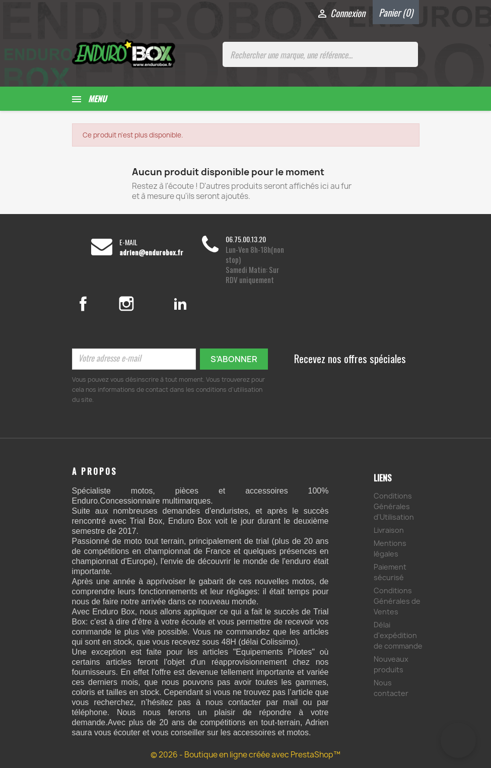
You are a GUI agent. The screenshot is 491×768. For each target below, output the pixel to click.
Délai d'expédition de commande (398, 635)
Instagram (138, 304)
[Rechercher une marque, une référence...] (320, 54)
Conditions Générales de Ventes (397, 601)
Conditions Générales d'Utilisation (394, 506)
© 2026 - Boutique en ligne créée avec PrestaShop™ (245, 754)
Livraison (389, 530)
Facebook (93, 304)
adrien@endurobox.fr (151, 252)
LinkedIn (180, 304)
